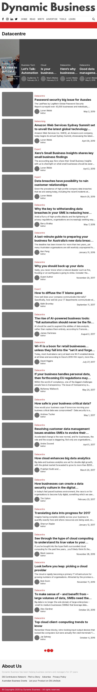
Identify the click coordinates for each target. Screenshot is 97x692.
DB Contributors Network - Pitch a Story (21, 677)
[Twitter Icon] (16, 19)
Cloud (43, 65)
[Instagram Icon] (7, 19)
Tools (62, 19)
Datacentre (65, 65)
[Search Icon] (93, 19)
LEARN (72, 19)
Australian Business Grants (14, 681)
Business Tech (8, 63)
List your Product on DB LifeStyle (44, 681)
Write (41, 19)
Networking (40, 121)
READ (32, 19)
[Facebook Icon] (3, 19)
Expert (38, 149)
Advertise (51, 19)
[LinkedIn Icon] (12, 19)
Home (24, 19)
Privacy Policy (59, 677)
